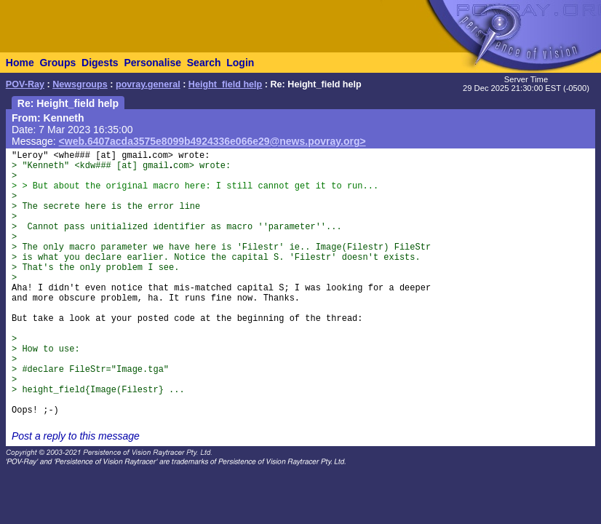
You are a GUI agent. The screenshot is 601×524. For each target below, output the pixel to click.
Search (204, 62)
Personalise (152, 62)
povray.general (148, 84)
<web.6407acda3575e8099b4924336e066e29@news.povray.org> (212, 141)
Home (20, 62)
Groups (57, 62)
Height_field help (225, 84)
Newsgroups (80, 84)
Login (240, 62)
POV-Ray (25, 84)
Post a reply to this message (76, 436)
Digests (100, 62)
